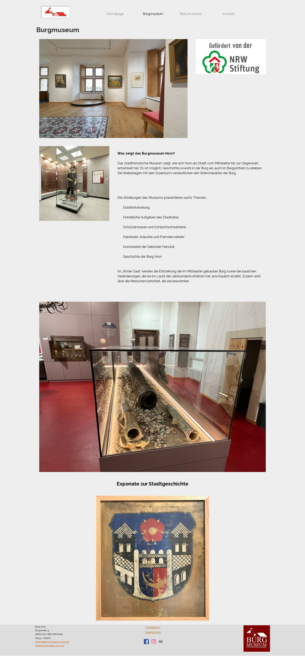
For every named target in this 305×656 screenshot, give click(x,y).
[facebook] (146, 641)
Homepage (115, 14)
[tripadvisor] (160, 641)
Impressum (153, 627)
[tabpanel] (191, 220)
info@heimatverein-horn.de (49, 645)
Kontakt (229, 14)
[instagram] (153, 641)
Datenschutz (153, 632)
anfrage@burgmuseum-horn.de (52, 641)
